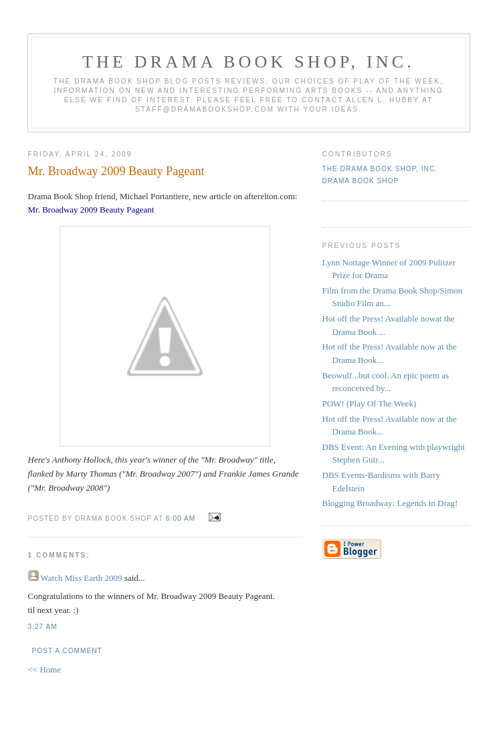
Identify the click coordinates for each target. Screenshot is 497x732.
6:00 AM (180, 518)
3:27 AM (43, 626)
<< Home (45, 669)
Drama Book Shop (360, 181)
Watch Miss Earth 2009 (81, 578)
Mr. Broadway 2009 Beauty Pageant (116, 171)
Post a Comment (67, 650)
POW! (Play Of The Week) (369, 403)
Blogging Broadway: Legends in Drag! (390, 503)
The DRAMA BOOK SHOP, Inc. (248, 62)
